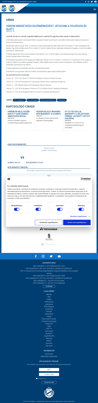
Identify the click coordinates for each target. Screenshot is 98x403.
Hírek (49, 297)
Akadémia (49, 333)
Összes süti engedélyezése (77, 222)
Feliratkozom (49, 382)
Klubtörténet (49, 314)
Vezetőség (49, 309)
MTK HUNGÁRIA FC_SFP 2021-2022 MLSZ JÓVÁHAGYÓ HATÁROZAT (49, 268)
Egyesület (49, 343)
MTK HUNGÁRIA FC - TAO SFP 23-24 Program (49, 281)
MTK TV (49, 328)
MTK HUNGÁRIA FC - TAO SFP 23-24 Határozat (49, 283)
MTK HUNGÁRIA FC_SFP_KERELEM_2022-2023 (49, 276)
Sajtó (49, 326)
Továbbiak (49, 286)
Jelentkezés (49, 304)
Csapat (49, 299)
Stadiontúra (49, 324)
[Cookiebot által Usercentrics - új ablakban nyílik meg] (82, 179)
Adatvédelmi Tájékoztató (49, 356)
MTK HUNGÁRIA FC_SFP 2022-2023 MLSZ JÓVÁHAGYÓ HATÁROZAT (49, 278)
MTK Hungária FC (19, 100)
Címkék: (9, 100)
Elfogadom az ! (50, 378)
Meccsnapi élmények (49, 319)
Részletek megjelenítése (78, 216)
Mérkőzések (49, 302)
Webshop (49, 338)
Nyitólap (49, 294)
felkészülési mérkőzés (48, 100)
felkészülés (62, 100)
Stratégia (49, 311)
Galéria (49, 316)
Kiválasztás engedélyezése (49, 222)
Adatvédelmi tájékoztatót (54, 378)
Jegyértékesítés (49, 336)
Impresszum (49, 354)
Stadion (49, 341)
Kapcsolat (49, 346)
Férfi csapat (49, 331)
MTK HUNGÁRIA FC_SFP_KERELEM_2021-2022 (49, 266)
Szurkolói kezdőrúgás (49, 321)
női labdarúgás (32, 100)
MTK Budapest (49, 307)
